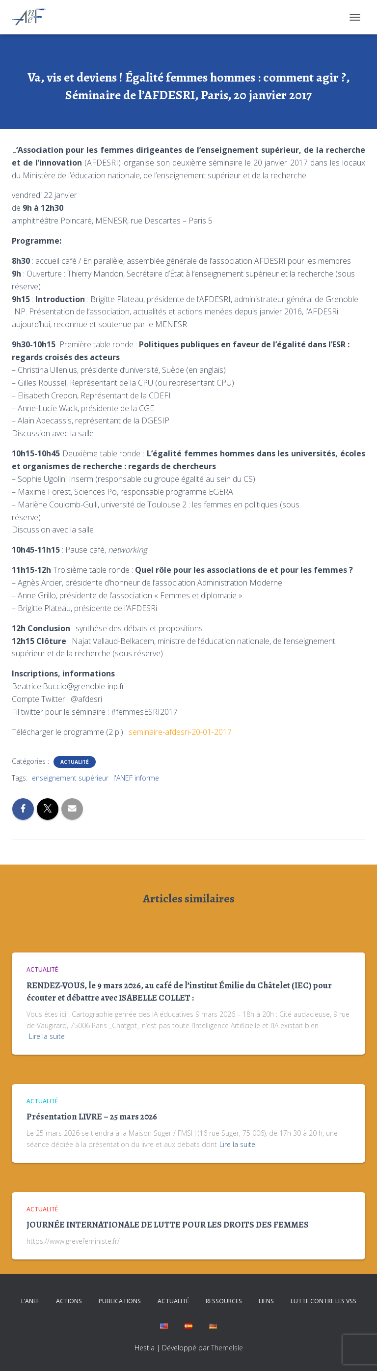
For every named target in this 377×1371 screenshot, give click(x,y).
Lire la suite (47, 1036)
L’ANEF (30, 1301)
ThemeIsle (227, 1347)
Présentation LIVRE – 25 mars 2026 (92, 1116)
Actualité (74, 761)
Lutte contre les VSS (323, 1301)
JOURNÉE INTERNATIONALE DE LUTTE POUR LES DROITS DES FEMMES (168, 1225)
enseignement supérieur (70, 778)
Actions (69, 1301)
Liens (266, 1301)
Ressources (224, 1301)
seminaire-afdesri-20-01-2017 (180, 732)
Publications (120, 1301)
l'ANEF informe (136, 778)
